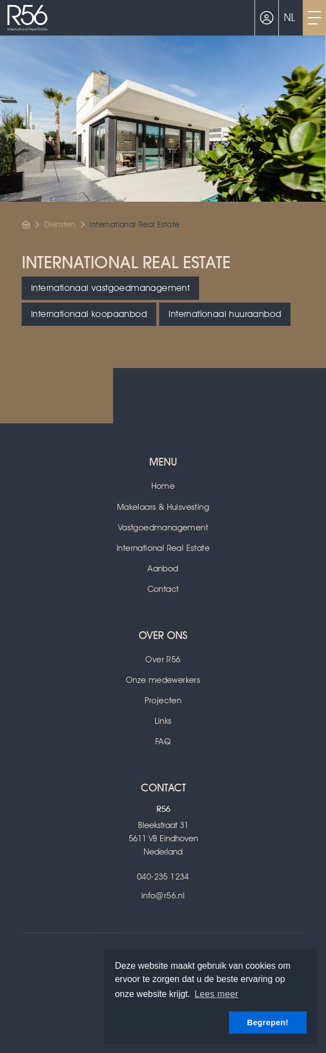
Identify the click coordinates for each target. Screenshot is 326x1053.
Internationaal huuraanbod (225, 314)
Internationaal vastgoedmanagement (110, 288)
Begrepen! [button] (267, 1022)
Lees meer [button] (216, 994)
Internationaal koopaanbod (89, 314)
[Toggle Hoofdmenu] (314, 17)
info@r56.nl (163, 896)
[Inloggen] (266, 17)
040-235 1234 (163, 877)
